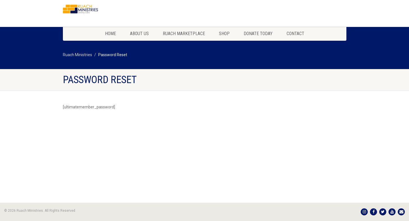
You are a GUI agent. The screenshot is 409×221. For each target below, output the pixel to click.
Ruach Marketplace (184, 33)
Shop (224, 33)
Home (110, 33)
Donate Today (258, 33)
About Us (139, 33)
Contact (295, 33)
